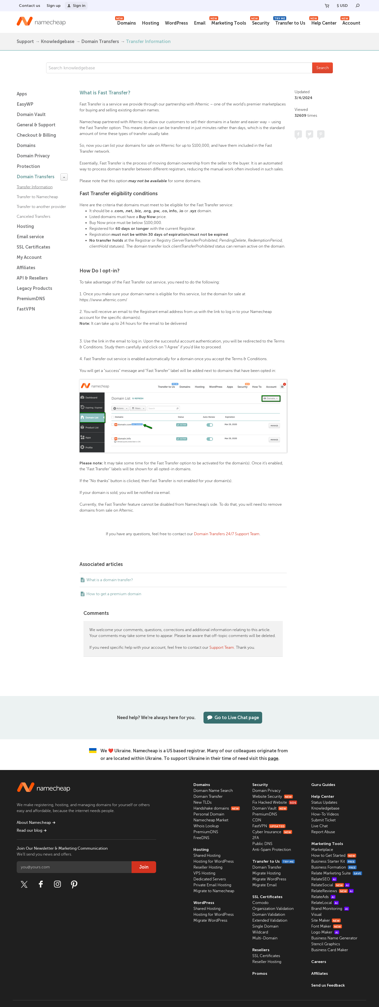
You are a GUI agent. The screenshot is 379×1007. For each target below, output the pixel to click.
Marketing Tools (227, 22)
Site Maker (326, 920)
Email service (30, 236)
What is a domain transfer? (109, 580)
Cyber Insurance (272, 832)
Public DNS (262, 844)
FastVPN (26, 309)
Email (199, 23)
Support (25, 41)
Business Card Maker (329, 950)
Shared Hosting (206, 855)
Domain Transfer (208, 796)
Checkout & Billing (36, 135)
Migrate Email (264, 885)
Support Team (221, 647)
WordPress (176, 23)
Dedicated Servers (209, 879)
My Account (29, 257)
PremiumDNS (31, 298)
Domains (125, 22)
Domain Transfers (100, 41)
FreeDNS (201, 838)
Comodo (260, 903)
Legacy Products (34, 288)
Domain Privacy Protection (33, 161)
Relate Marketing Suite (336, 873)
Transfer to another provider (41, 207)
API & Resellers (32, 278)
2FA (255, 838)
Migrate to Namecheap (213, 891)
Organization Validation (273, 908)
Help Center (323, 22)
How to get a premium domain (113, 594)
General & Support (36, 125)
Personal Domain (208, 814)
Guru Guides (323, 784)
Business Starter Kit (333, 861)
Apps (22, 94)
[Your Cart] (327, 5)
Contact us (29, 5)
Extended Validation (269, 920)
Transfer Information (148, 41)
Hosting (150, 23)
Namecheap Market (210, 820)
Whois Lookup (206, 826)
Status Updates (324, 802)
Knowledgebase (57, 41)
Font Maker (326, 926)
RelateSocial (330, 885)
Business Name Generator (334, 938)
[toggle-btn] (64, 177)
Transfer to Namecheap (37, 197)
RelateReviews (332, 891)
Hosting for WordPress (213, 861)
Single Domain (265, 926)
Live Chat (319, 826)
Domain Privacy (266, 790)
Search (322, 68)
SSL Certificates (33, 247)
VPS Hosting (204, 873)
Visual (316, 914)
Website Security (272, 796)
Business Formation (334, 867)
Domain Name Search (213, 790)
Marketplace (322, 849)
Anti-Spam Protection (271, 849)
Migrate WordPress (210, 920)
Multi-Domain (264, 938)
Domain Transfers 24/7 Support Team (226, 534)
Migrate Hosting (266, 873)
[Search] (357, 5)
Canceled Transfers (33, 216)
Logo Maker (325, 932)
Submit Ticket (323, 820)
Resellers (261, 950)
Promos (259, 973)
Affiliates (26, 267)
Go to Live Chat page (233, 718)
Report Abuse (323, 832)
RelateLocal (325, 903)
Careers (318, 961)
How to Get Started (333, 855)
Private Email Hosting (212, 885)
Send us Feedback (328, 985)
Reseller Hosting (207, 867)
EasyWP (25, 104)
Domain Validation (268, 914)
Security (259, 22)
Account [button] (350, 22)
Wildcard (260, 932)
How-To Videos (325, 814)
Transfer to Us (289, 22)
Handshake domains (216, 808)
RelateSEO (324, 879)
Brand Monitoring (330, 908)
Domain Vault (31, 114)
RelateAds (323, 897)
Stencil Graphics (325, 944)
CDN (256, 820)
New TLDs (202, 802)
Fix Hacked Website (274, 802)
